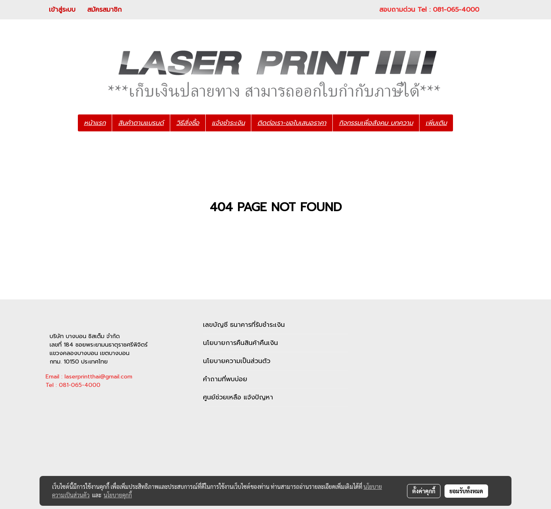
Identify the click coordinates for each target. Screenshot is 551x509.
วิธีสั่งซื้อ (187, 123)
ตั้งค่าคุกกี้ (423, 490)
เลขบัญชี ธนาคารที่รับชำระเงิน (244, 325)
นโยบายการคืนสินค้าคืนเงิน (240, 343)
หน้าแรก (95, 123)
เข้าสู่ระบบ (62, 10)
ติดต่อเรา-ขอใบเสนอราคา (291, 123)
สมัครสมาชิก (104, 10)
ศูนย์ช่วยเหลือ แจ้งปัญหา (238, 397)
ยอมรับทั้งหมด (466, 490)
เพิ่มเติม (436, 123)
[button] (465, 123)
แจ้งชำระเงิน (228, 123)
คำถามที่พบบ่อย (225, 379)
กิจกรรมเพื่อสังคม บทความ (376, 123)
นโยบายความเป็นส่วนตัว (236, 361)
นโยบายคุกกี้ (118, 495)
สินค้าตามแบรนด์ (141, 123)
